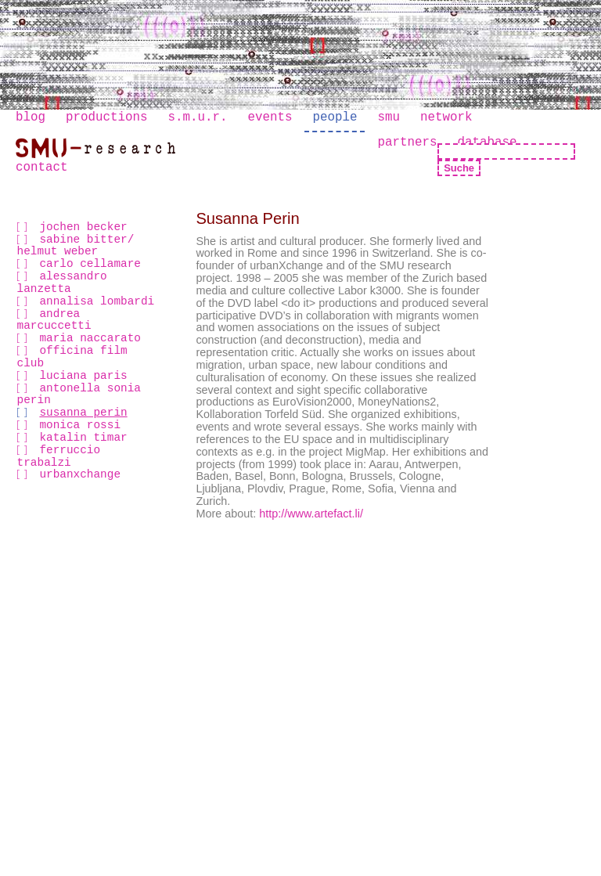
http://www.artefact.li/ (311, 513)
